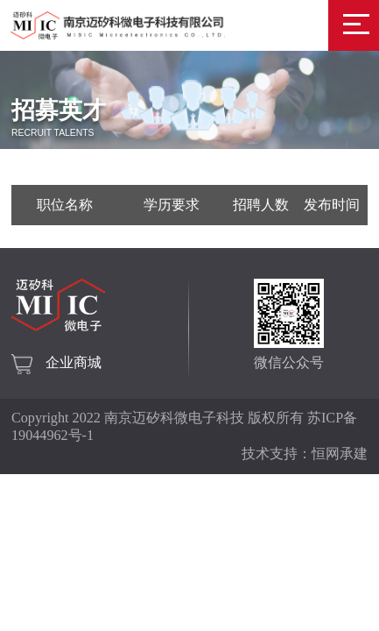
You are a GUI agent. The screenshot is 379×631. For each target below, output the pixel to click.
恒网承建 (340, 453)
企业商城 (74, 362)
